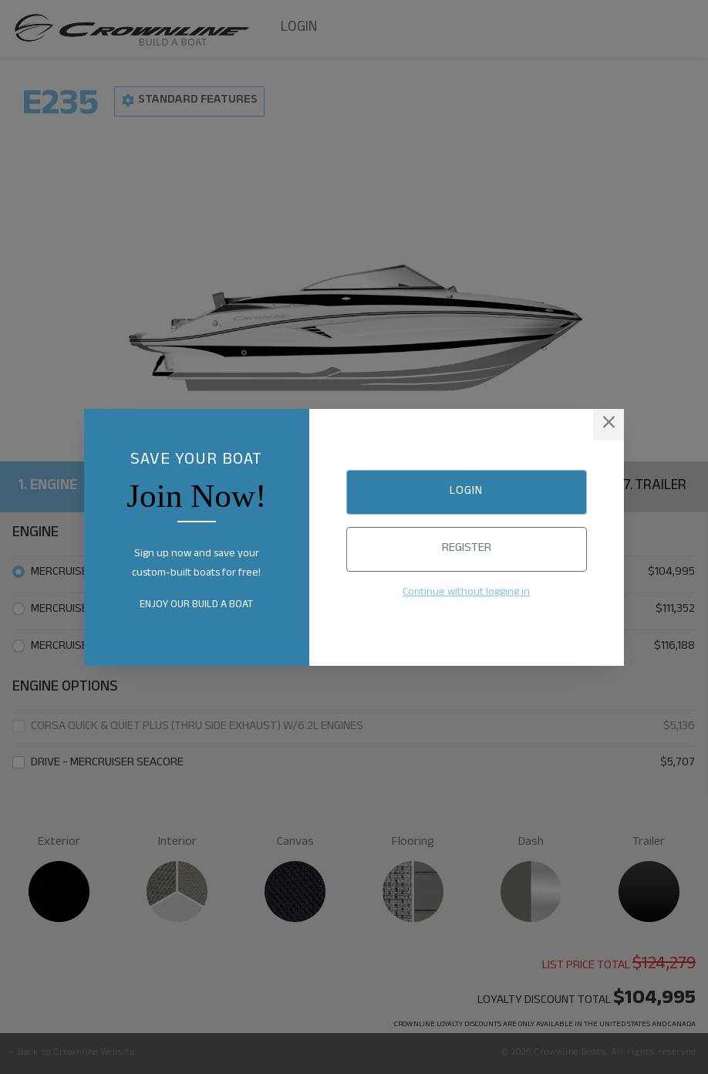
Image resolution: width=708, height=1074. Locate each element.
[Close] (608, 424)
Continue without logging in (466, 593)
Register (466, 549)
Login (466, 491)
